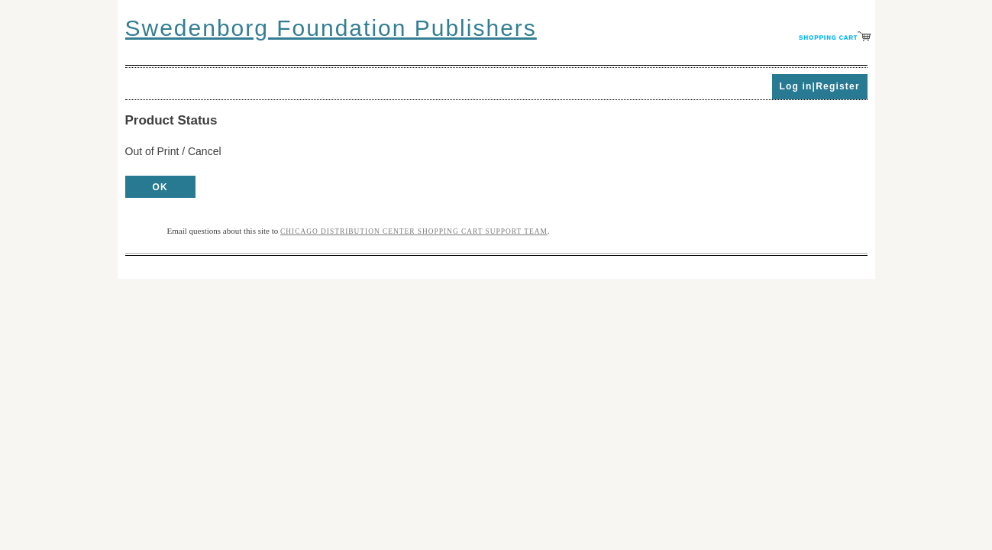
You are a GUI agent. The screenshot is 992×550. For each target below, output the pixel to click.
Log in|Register (819, 86)
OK (160, 187)
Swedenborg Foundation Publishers (331, 27)
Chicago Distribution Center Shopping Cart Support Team (414, 231)
